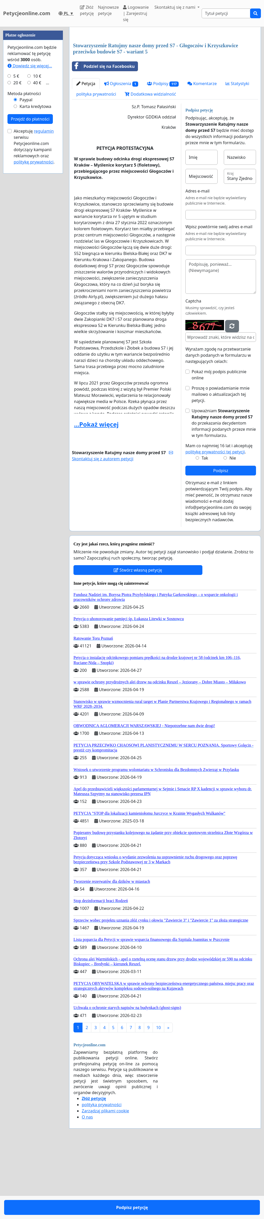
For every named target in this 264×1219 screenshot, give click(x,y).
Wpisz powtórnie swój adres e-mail (218, 227)
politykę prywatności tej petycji (215, 452)
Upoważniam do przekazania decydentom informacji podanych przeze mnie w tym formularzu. (224, 423)
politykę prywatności (33, 316)
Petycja (85, 83)
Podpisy (163, 84)
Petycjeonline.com (26, 13)
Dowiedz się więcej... (29, 220)
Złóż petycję (87, 10)
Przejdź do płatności (30, 273)
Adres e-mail (197, 191)
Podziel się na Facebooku (103, 66)
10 (158, 1027)
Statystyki (237, 83)
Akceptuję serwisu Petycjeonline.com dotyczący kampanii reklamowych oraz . (34, 300)
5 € (16, 230)
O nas (87, 1117)
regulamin (44, 285)
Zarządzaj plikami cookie (105, 1111)
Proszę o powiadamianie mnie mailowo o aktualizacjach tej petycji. (221, 394)
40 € (37, 237)
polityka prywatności (96, 94)
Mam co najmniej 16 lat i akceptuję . (218, 449)
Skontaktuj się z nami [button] (175, 7)
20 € (17, 237)
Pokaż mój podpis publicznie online (219, 375)
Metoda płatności (24, 248)
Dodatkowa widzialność (150, 94)
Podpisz (220, 470)
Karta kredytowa (35, 260)
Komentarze (202, 83)
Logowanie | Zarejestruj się (136, 13)
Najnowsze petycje (108, 10)
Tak (205, 458)
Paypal (26, 254)
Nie (232, 458)
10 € (37, 230)
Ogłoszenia (121, 84)
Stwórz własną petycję (138, 570)
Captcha (193, 301)
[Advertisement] (33, 104)
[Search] (226, 13)
